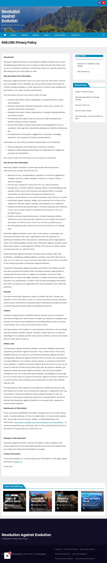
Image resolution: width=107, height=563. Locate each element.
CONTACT (75, 35)
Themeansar (42, 554)
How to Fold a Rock (83, 111)
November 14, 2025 (14, 505)
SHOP (46, 35)
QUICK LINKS (60, 35)
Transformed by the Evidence (84, 558)
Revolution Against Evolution (11, 16)
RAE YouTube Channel (70, 549)
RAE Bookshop (83, 72)
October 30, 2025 (66, 505)
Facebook (58, 549)
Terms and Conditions (79, 554)
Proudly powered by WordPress (12, 554)
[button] (104, 35)
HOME (13, 35)
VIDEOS (25, 35)
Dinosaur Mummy (82, 105)
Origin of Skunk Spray (84, 92)
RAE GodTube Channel (87, 549)
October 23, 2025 (91, 505)
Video (7, 495)
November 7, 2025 (40, 505)
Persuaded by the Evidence (64, 558)
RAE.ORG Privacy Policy (62, 554)
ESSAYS (36, 35)
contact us (17, 462)
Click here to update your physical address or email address (38, 422)
